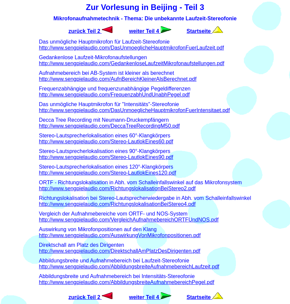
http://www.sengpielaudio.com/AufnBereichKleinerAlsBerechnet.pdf (117, 79)
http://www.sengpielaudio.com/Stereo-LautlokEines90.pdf (106, 157)
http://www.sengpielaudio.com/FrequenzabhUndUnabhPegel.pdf (114, 94)
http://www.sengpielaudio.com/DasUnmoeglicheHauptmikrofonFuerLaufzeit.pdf (131, 48)
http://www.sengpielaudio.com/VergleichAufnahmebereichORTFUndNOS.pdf (128, 220)
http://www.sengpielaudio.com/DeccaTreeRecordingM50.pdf (109, 126)
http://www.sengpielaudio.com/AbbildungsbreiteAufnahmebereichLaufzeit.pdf (129, 266)
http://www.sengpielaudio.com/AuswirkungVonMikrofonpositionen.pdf (119, 235)
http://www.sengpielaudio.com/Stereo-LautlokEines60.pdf (106, 141)
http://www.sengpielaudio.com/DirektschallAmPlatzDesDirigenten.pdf (119, 251)
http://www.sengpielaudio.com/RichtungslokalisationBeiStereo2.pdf (117, 188)
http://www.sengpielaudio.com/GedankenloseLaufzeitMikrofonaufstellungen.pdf (131, 63)
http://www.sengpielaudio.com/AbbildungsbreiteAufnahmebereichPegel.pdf (126, 282)
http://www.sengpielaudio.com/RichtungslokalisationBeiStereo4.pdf (117, 204)
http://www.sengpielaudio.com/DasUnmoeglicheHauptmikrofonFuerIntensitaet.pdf (134, 110)
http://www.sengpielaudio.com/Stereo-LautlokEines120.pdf (107, 173)
